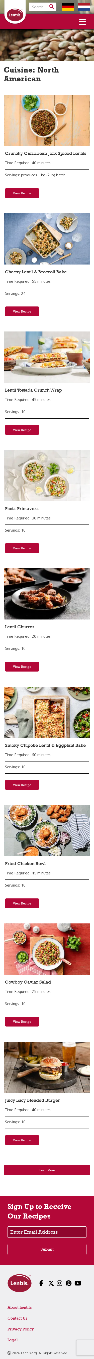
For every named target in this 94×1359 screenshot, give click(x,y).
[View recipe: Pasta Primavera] (47, 475)
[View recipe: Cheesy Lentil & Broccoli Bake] (47, 239)
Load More (47, 1170)
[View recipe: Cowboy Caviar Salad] (47, 949)
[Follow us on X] (47, 1284)
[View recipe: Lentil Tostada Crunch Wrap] (47, 357)
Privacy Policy (21, 1329)
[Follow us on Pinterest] (64, 1284)
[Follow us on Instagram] (55, 1284)
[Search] (51, 7)
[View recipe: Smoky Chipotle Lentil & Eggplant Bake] (47, 712)
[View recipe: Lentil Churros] (47, 593)
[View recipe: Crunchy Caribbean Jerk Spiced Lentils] (47, 120)
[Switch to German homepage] (66, 7)
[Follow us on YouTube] (73, 1284)
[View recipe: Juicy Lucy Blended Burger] (47, 1067)
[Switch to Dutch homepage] (82, 7)
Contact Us (17, 1318)
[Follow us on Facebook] (38, 1284)
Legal (13, 1340)
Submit (47, 1249)
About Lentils (20, 1307)
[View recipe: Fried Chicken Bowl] (47, 830)
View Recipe (22, 193)
